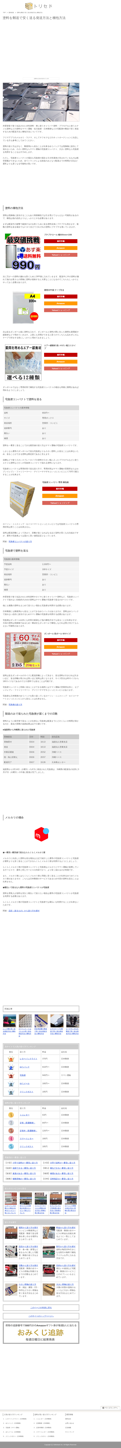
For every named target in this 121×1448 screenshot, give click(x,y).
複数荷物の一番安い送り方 (24, 1179)
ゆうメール (25, 1083)
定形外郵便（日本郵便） (44, 1427)
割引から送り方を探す (66, 1246)
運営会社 (68, 1419)
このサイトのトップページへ (41, 1316)
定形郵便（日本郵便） (43, 1423)
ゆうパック (25, 1067)
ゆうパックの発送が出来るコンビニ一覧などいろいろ (26, 1208)
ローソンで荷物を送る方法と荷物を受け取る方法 (71, 1208)
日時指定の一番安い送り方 (61, 1179)
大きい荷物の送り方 (65, 1284)
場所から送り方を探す (28, 1228)
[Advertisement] (27, 48)
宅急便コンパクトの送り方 (20, 541)
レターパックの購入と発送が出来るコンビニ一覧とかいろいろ (11, 1208)
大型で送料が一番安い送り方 (62, 1163)
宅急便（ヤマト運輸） (13, 1427)
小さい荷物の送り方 (27, 1284)
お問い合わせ (69, 1423)
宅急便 (23, 1075)
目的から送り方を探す (66, 1265)
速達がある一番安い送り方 (24, 1173)
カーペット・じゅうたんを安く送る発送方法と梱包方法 (25, 1031)
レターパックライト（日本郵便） (17, 1419)
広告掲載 (68, 1427)
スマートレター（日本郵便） (45, 1432)
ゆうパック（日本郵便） (14, 1423)
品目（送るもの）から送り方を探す (24, 911)
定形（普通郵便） (27, 1123)
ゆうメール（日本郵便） (14, 1432)
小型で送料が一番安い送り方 (25, 1163)
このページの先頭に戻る (41, 1308)
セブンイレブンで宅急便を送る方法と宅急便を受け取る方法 (56, 1208)
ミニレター (25, 1115)
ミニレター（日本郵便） (44, 1419)
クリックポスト (26, 1092)
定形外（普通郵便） (28, 1131)
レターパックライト (28, 1059)
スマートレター (26, 1139)
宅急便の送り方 (15, 705)
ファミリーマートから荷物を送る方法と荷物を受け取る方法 (41, 1208)
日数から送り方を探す (28, 1265)
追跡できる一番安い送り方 (24, 1168)
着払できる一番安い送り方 (61, 1168)
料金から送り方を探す (66, 1228)
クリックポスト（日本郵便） (15, 1436)
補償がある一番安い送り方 (61, 1173)
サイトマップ (69, 1432)
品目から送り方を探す (28, 1246)
